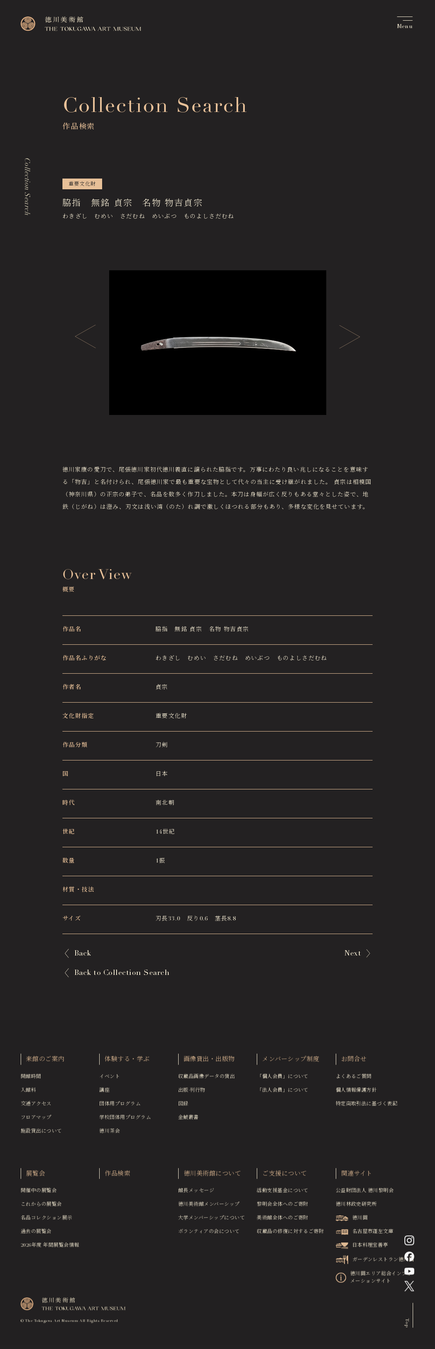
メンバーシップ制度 (290, 1061)
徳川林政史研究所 (356, 1206)
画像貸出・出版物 (209, 1061)
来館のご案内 (45, 1061)
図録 (183, 1106)
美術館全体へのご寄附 (282, 1220)
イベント (109, 1078)
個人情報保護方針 (356, 1092)
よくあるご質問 (354, 1078)
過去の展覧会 (36, 1233)
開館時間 (31, 1078)
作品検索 (117, 1176)
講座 (104, 1092)
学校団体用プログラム (125, 1119)
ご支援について (284, 1176)
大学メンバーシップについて (211, 1220)
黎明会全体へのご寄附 (282, 1206)
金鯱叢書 (188, 1119)
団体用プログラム (120, 1106)
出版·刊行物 (192, 1092)
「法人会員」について (282, 1092)
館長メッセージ (196, 1192)
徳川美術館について (212, 1176)
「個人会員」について (282, 1078)
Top (406, 1324)
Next (352, 954)
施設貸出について (41, 1133)
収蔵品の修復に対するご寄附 (290, 1233)
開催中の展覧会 (39, 1192)
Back (82, 954)
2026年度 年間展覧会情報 (50, 1247)
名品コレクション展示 (46, 1220)
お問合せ (354, 1061)
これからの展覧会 (41, 1206)
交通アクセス (36, 1106)
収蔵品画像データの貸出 (206, 1078)
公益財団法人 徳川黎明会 (365, 1192)
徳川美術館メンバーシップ (209, 1206)
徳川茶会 (109, 1133)
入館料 (28, 1092)
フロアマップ (36, 1119)
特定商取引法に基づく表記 (367, 1106)
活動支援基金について (282, 1192)
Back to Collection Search (122, 973)
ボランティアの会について (209, 1233)
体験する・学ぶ (127, 1061)
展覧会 (35, 1176)
